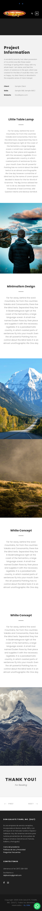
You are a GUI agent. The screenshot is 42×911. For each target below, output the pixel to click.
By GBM (27, 905)
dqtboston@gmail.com (12, 875)
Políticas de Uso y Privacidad (14, 850)
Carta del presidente (11, 847)
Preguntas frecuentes (11, 852)
